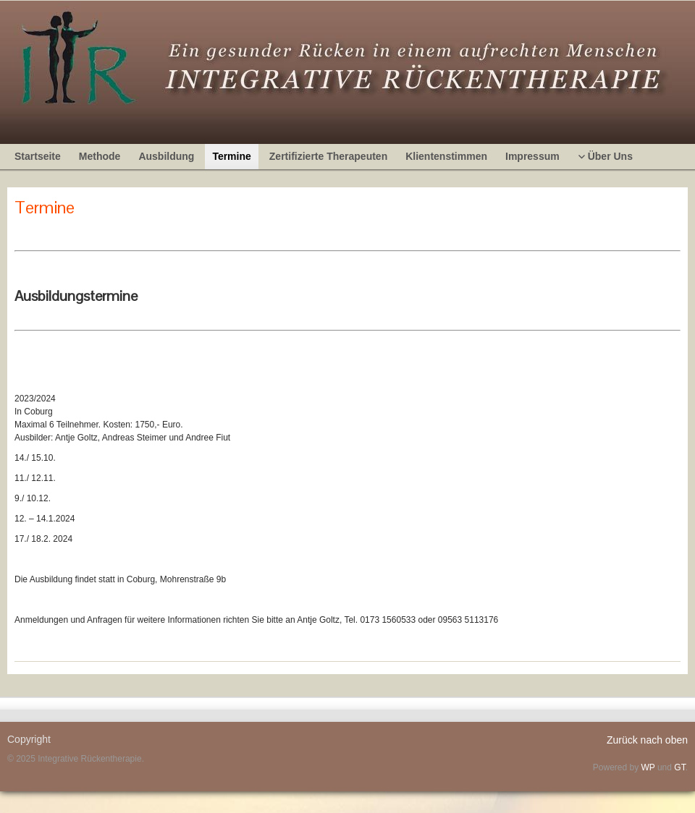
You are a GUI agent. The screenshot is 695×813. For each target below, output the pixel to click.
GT (679, 767)
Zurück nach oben (647, 740)
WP (647, 767)
